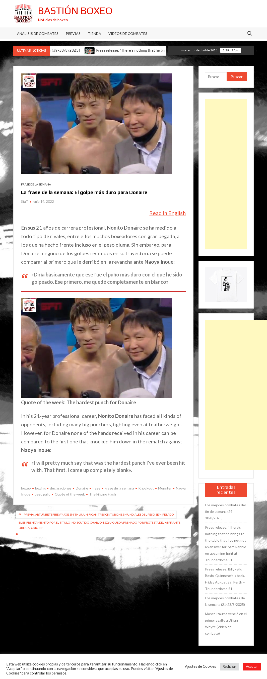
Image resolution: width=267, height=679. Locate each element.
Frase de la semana (36, 184)
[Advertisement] (226, 174)
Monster (165, 488)
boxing (40, 488)
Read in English (167, 213)
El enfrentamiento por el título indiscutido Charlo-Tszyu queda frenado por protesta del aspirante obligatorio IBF (99, 525)
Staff (24, 202)
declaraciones (61, 488)
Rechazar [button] (229, 666)
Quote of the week (70, 494)
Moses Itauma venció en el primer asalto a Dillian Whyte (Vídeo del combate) (226, 623)
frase (96, 488)
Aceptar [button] (252, 666)
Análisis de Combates (37, 33)
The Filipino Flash (102, 494)
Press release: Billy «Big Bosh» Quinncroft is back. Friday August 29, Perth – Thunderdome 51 (225, 579)
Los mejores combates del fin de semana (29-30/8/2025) (225, 511)
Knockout (146, 488)
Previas (73, 33)
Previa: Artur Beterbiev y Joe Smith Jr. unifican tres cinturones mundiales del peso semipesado (99, 514)
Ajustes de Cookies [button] (200, 666)
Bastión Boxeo (75, 10)
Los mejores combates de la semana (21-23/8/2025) (225, 601)
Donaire (82, 488)
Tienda (94, 33)
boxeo (26, 488)
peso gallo (42, 494)
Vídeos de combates (127, 33)
